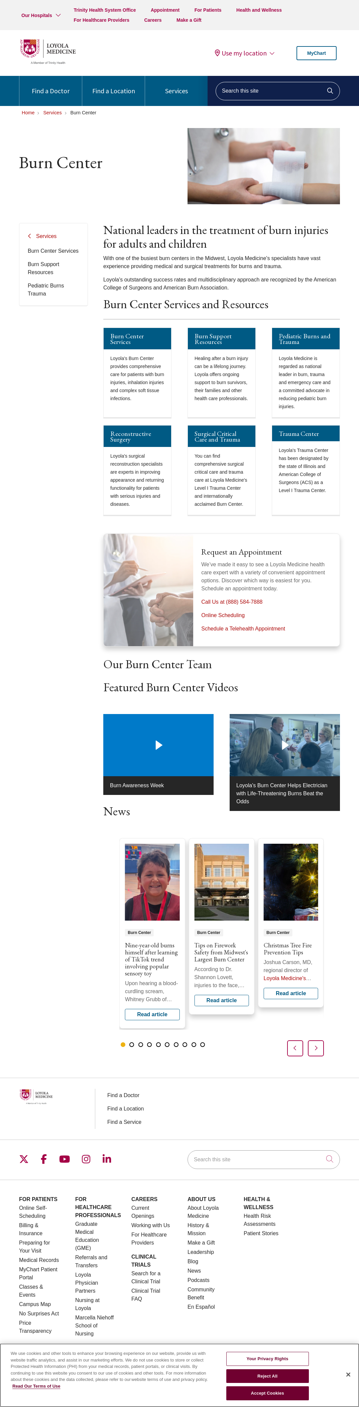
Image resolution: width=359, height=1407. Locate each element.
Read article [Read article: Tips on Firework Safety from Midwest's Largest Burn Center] (221, 926)
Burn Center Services (53, 251)
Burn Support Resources (43, 268)
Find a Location (114, 85)
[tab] (123, 1044)
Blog (193, 1261)
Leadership (201, 1252)
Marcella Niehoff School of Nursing (94, 1325)
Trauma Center (299, 433)
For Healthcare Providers (101, 20)
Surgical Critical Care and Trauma (217, 436)
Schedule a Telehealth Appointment (243, 628)
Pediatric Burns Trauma (46, 290)
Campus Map (35, 1304)
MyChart (316, 53)
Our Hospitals (36, 15)
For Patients (208, 10)
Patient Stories (261, 1233)
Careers (152, 20)
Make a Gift (189, 20)
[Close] (348, 1374)
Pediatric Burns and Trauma (305, 339)
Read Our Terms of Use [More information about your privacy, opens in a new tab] (36, 1386)
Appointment (165, 10)
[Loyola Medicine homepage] (48, 63)
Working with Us (150, 1225)
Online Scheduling (223, 615)
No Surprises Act (39, 1313)
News (194, 1271)
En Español (201, 1307)
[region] (221, 947)
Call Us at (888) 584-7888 (231, 602)
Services (176, 85)
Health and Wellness (259, 10)
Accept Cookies (267, 1393)
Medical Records (39, 1260)
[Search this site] (278, 91)
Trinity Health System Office (105, 10)
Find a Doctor (50, 85)
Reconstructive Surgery (130, 436)
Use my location (241, 53)
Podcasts (199, 1280)
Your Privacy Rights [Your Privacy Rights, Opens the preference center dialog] (267, 1358)
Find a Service (124, 1122)
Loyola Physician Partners (86, 1283)
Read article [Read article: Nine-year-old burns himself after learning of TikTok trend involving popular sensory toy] (152, 933)
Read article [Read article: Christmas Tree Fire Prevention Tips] (291, 922)
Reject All (267, 1376)
